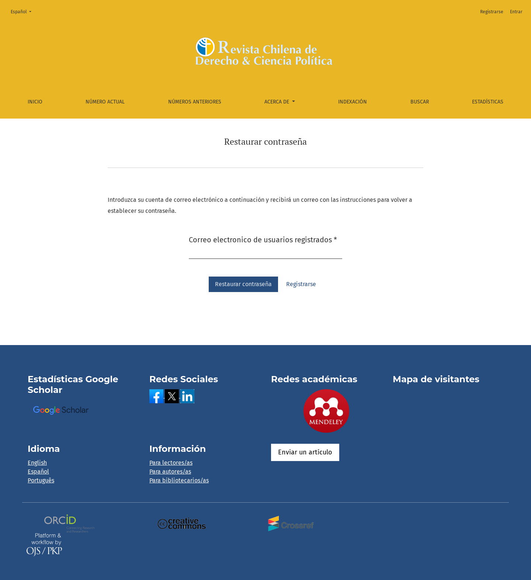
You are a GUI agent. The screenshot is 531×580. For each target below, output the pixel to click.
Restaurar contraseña (243, 284)
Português (41, 480)
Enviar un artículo (305, 452)
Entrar (516, 11)
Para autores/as (170, 471)
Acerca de (277, 102)
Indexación (352, 102)
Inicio (35, 102)
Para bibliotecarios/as (179, 480)
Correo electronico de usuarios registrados (263, 239)
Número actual (105, 102)
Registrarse (491, 11)
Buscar (419, 102)
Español (23, 11)
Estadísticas (487, 102)
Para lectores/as (170, 462)
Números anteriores (194, 102)
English (37, 462)
